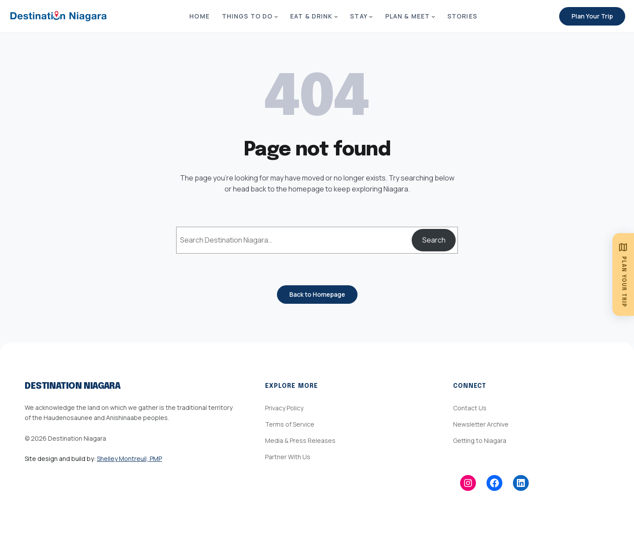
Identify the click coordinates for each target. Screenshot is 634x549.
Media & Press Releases (300, 440)
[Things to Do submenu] (276, 16)
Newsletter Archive (481, 424)
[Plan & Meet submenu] (433, 16)
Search (434, 240)
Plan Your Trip (592, 16)
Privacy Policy (284, 408)
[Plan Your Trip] (623, 274)
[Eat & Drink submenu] (336, 16)
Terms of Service (289, 424)
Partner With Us (287, 457)
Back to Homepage (317, 294)
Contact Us (470, 408)
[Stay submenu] (370, 16)
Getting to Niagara (479, 440)
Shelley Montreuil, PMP (129, 458)
